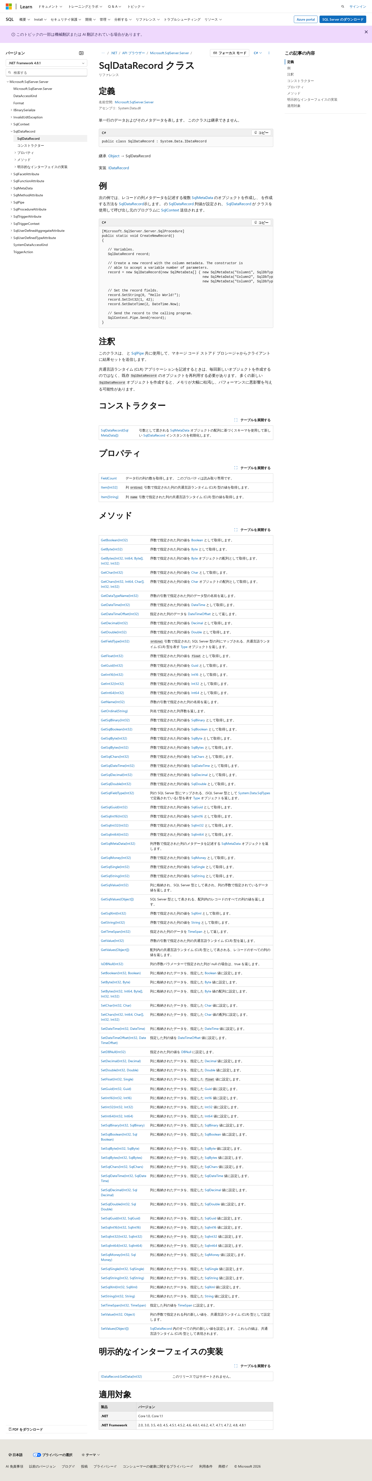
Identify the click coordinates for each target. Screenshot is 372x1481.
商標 (221, 1466)
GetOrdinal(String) (114, 711)
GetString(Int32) (113, 922)
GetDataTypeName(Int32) (119, 595)
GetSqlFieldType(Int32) (117, 793)
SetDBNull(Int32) (113, 1052)
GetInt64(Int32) (112, 692)
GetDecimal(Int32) (114, 623)
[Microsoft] (9, 6)
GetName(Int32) (113, 702)
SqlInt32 (197, 825)
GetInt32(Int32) (112, 683)
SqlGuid (197, 807)
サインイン (357, 6)
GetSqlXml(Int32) (113, 913)
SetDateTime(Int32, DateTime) (123, 1028)
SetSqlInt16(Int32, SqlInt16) (121, 1227)
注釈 (290, 74)
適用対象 (294, 105)
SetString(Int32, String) (118, 1296)
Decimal (197, 623)
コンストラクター (300, 80)
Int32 (195, 683)
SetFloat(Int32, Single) (117, 1079)
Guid (194, 665)
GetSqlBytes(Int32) (114, 747)
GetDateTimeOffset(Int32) (120, 614)
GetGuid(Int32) (112, 665)
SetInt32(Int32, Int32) (117, 1107)
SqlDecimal (199, 774)
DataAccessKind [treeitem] (25, 95)
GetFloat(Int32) (112, 655)
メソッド (294, 93)
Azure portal (306, 19)
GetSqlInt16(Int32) (114, 816)
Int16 (194, 674)
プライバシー (103, 1466)
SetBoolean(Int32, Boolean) (121, 973)
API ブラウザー (133, 53)
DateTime (198, 604)
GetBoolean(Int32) (114, 540)
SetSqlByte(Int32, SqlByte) (120, 1148)
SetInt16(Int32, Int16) (116, 1098)
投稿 (84, 1466)
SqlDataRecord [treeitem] (28, 138)
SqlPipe (137, 353)
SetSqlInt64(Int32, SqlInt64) (121, 1245)
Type (184, 646)
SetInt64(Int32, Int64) (117, 1116)
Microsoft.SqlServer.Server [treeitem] (32, 88)
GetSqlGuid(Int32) (114, 807)
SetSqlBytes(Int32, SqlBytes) (121, 1157)
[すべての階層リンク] (103, 53)
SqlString (198, 876)
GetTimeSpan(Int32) (115, 931)
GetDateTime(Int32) (115, 604)
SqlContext (170, 209)
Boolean (197, 540)
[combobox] (46, 63)
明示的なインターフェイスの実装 (312, 99)
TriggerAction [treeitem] (23, 252)
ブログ (67, 1466)
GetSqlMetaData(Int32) (118, 843)
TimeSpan (195, 931)
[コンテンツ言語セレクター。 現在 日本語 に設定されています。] (15, 1455)
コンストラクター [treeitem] (30, 145)
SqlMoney (198, 857)
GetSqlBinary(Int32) (115, 720)
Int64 (195, 692)
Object (113, 155)
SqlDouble (198, 783)
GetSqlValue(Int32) (114, 885)
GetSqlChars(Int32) (115, 756)
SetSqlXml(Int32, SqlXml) (119, 1287)
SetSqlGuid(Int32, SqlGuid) (120, 1218)
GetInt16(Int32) (112, 674)
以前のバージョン (42, 1466)
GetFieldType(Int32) (115, 641)
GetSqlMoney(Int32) (116, 857)
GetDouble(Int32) (114, 632)
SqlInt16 (197, 816)
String (195, 922)
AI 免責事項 (14, 1466)
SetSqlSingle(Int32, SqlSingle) (122, 1268)
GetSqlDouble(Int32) (116, 783)
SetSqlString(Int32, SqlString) (122, 1278)
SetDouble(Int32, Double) (119, 1070)
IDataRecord (118, 167)
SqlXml (196, 913)
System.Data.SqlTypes (254, 793)
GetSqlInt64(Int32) (114, 834)
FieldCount (109, 478)
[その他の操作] (269, 53)
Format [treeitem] (18, 103)
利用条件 (206, 1466)
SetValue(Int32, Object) (118, 1314)
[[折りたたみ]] (81, 53)
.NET (114, 53)
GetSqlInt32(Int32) (114, 825)
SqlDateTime (200, 765)
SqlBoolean (199, 729)
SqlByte (196, 738)
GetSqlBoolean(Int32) (116, 729)
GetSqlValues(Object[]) (117, 899)
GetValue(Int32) (112, 940)
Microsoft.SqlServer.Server (169, 53)
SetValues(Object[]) (115, 1328)
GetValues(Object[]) (115, 949)
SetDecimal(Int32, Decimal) (121, 1061)
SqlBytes (197, 747)
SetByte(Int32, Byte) (115, 982)
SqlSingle (198, 866)
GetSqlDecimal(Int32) (116, 774)
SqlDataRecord (131, 203)
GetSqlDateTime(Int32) (117, 765)
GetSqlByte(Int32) (114, 738)
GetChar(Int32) (112, 572)
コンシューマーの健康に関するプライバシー (156, 1466)
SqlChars (197, 756)
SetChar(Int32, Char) (116, 1005)
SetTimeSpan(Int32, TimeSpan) (123, 1305)
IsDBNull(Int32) (112, 964)
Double (196, 632)
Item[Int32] (109, 487)
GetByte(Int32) (111, 549)
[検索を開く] (343, 6)
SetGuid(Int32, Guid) (116, 1088)
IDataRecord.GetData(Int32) (121, 1376)
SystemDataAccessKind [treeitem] (30, 244)
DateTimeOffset (199, 614)
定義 (290, 61)
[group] (186, 277)
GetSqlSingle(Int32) (115, 866)
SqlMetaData (202, 197)
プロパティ (295, 87)
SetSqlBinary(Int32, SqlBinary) (123, 1125)
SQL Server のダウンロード (343, 19)
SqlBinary (198, 720)
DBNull (186, 1052)
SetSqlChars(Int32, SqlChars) (122, 1166)
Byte (194, 549)
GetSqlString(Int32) (115, 876)
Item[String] (109, 497)
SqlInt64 (197, 834)
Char (194, 572)
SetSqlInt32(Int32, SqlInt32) (121, 1236)
